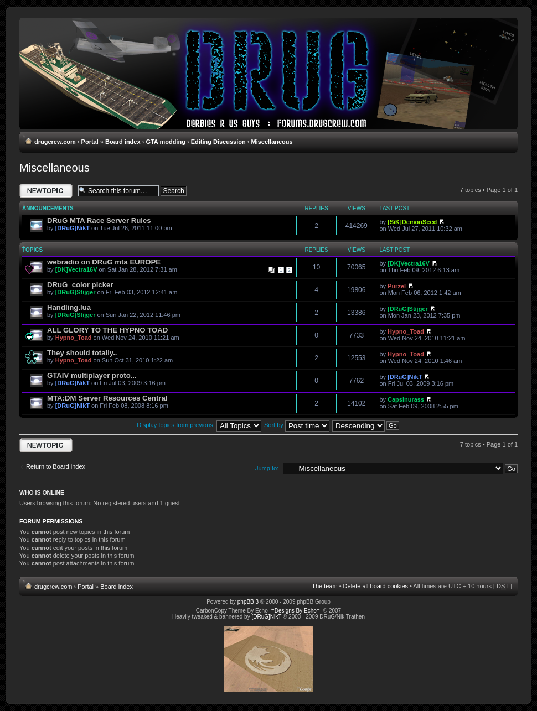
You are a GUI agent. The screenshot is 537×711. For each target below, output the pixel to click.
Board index (123, 141)
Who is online (41, 492)
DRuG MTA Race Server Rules (99, 220)
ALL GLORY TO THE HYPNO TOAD (107, 330)
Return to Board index (55, 466)
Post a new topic (46, 191)
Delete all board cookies (375, 586)
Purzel (397, 286)
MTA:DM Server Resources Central (107, 398)
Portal (90, 141)
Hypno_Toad (73, 337)
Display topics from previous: (199, 425)
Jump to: (266, 468)
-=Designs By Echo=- (296, 611)
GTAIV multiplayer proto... (92, 375)
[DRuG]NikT (72, 228)
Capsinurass (406, 399)
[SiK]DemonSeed (412, 222)
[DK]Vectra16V (76, 269)
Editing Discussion (218, 141)
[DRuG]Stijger (75, 292)
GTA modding (165, 141)
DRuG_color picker (80, 285)
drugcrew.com (55, 141)
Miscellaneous (271, 141)
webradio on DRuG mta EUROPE (104, 262)
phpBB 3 (248, 602)
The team (324, 586)
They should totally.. (82, 353)
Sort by (296, 425)
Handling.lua (69, 307)
